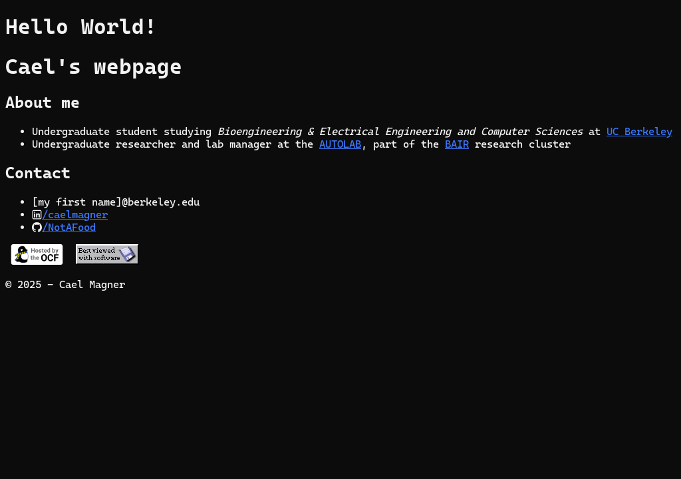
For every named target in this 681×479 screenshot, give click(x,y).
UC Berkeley (639, 131)
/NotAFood (69, 227)
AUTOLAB (340, 144)
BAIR (457, 144)
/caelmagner (75, 214)
